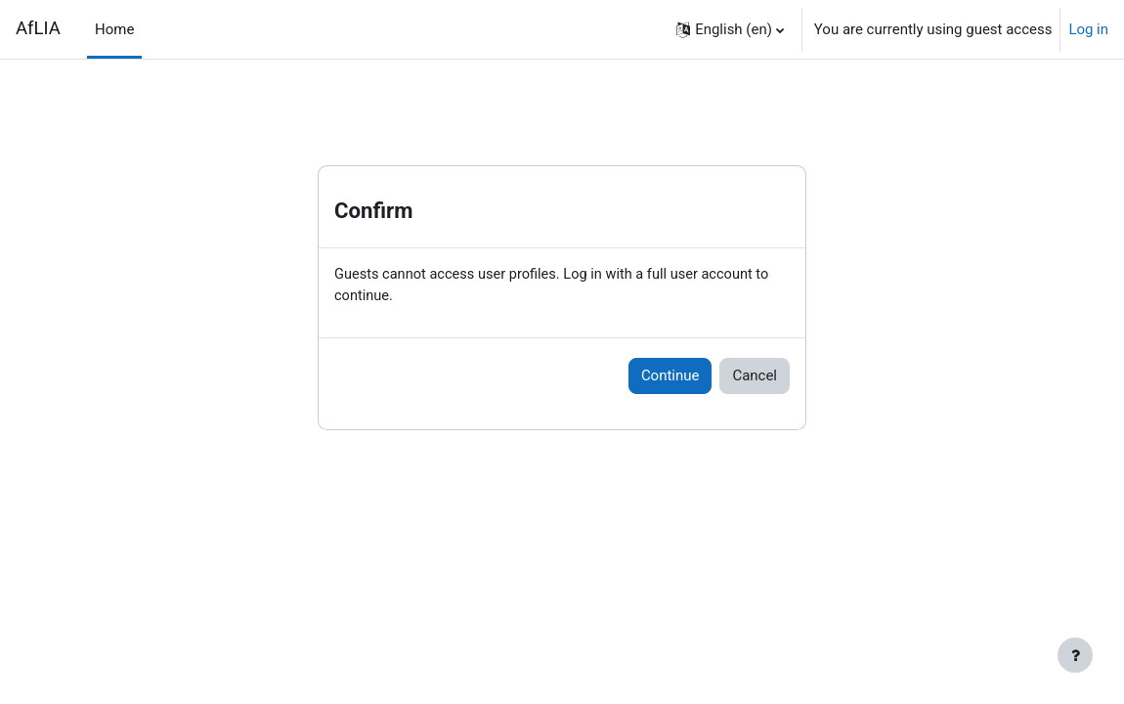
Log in (1088, 29)
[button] (730, 29)
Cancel (754, 377)
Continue (670, 377)
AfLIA (38, 28)
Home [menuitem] (114, 29)
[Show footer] (1075, 655)
